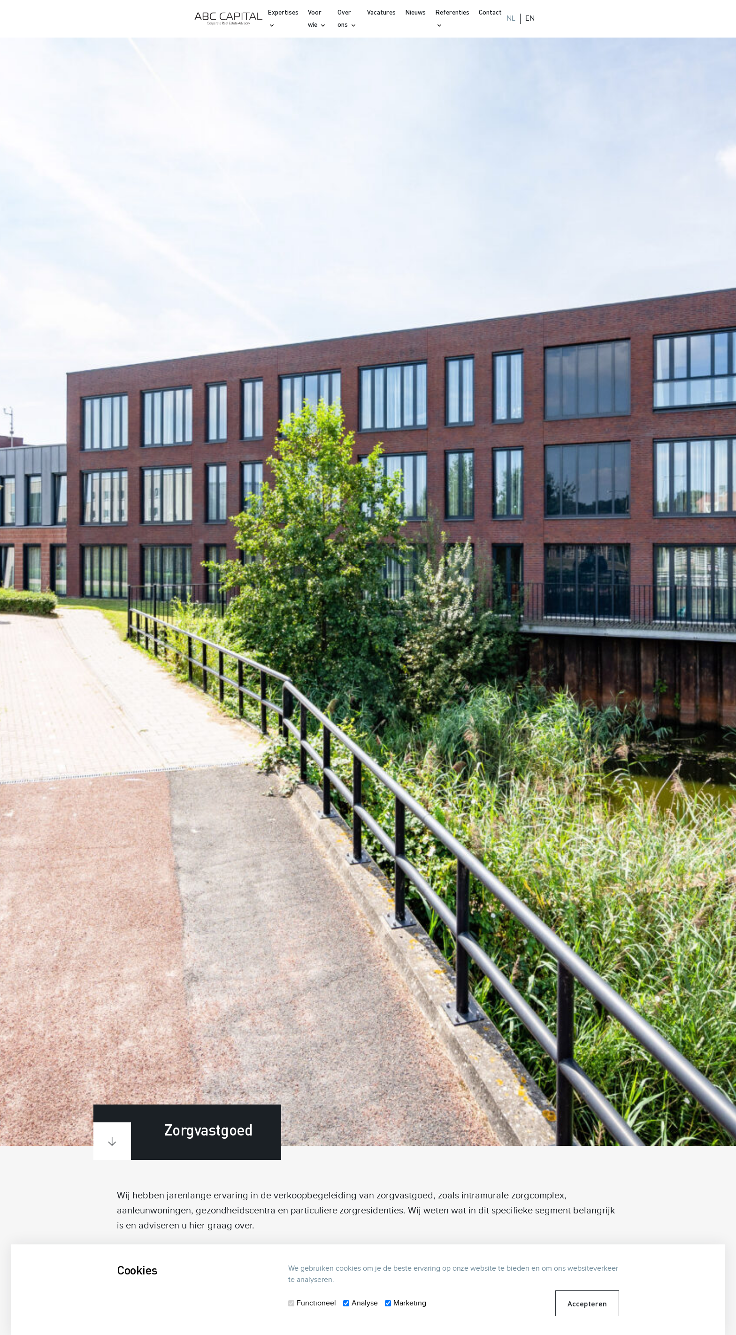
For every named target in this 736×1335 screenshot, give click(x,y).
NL (510, 18)
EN (530, 18)
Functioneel (316, 1303)
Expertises (283, 12)
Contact (490, 12)
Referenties (452, 12)
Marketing (409, 1303)
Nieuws (415, 12)
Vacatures (381, 12)
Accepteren (587, 1303)
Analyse (365, 1303)
